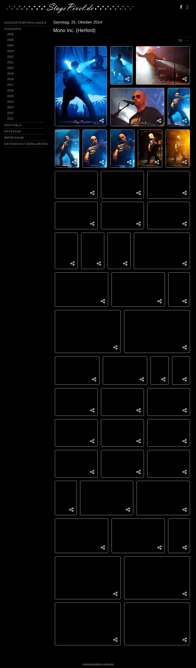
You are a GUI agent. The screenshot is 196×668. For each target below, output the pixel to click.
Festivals (12, 125)
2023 (10, 51)
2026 (10, 34)
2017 (10, 84)
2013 (10, 107)
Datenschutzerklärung (26, 144)
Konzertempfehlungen (25, 22)
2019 (10, 73)
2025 (10, 39)
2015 (10, 96)
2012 (10, 113)
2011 (10, 118)
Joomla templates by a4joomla (98, 664)
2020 (10, 68)
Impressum (14, 137)
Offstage (12, 131)
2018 (10, 79)
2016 (10, 90)
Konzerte (13, 29)
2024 (10, 45)
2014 (10, 101)
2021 (10, 62)
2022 (10, 56)
